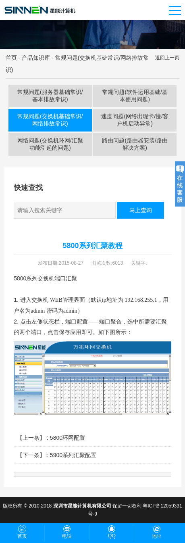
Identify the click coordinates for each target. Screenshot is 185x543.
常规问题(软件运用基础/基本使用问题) (135, 95)
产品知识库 (36, 57)
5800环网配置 (67, 437)
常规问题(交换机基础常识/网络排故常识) (50, 120)
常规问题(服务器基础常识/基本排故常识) (50, 95)
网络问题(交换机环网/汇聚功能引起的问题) (50, 144)
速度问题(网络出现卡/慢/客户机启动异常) (134, 120)
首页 (11, 57)
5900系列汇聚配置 (73, 455)
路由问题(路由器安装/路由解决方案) (135, 144)
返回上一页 (167, 58)
